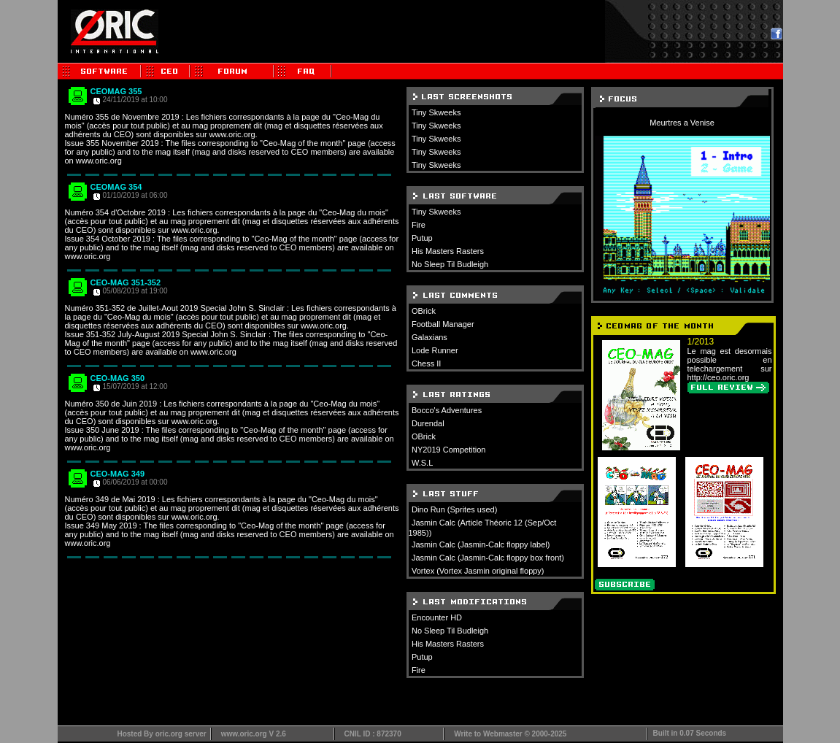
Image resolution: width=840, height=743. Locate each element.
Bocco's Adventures (447, 410)
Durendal (428, 423)
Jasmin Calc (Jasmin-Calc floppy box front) (488, 557)
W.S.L (422, 462)
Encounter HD (437, 617)
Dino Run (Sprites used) (454, 509)
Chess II (426, 363)
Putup (422, 238)
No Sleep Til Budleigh (450, 264)
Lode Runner (435, 350)
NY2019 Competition (449, 449)
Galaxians (429, 337)
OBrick (424, 311)
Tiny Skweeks (436, 112)
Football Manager (443, 324)
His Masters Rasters (448, 251)
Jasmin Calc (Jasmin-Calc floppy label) (481, 544)
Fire (418, 224)
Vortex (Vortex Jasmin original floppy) (478, 570)
